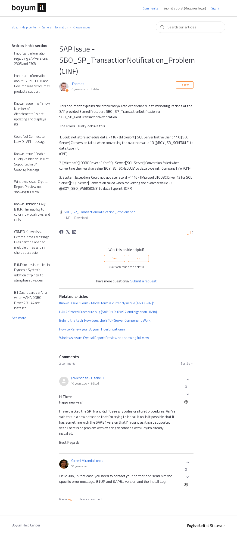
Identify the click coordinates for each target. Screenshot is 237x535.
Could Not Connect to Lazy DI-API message (29, 139)
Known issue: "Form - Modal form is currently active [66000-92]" (106, 303)
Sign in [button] (216, 8)
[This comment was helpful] (187, 380)
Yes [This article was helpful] (114, 258)
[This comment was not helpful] (187, 394)
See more (19, 318)
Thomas (78, 83)
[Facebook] (61, 232)
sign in (72, 499)
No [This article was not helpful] (138, 258)
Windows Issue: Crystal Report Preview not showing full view (31, 187)
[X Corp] (68, 232)
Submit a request (143, 281)
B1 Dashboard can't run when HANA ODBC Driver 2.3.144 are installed (31, 300)
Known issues (81, 27)
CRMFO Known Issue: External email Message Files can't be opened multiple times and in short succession (31, 242)
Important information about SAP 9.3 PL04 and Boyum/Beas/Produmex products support (32, 83)
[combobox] (190, 27)
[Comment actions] (186, 402)
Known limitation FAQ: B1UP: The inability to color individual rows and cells (32, 211)
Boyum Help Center (24, 27)
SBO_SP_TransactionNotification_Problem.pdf (99, 212)
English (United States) (206, 526)
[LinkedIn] (74, 232)
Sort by (187, 363)
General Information (55, 27)
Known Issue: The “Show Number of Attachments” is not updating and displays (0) (32, 114)
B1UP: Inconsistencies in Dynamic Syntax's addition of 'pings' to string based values (32, 272)
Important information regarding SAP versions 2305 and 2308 (31, 58)
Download (81, 217)
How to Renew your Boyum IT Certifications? (92, 329)
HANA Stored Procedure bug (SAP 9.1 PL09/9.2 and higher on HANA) (108, 312)
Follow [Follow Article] (185, 85)
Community (150, 8)
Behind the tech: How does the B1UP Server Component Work (104, 320)
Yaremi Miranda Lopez (87, 460)
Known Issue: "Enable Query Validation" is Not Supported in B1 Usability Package (31, 161)
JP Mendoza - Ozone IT (88, 378)
